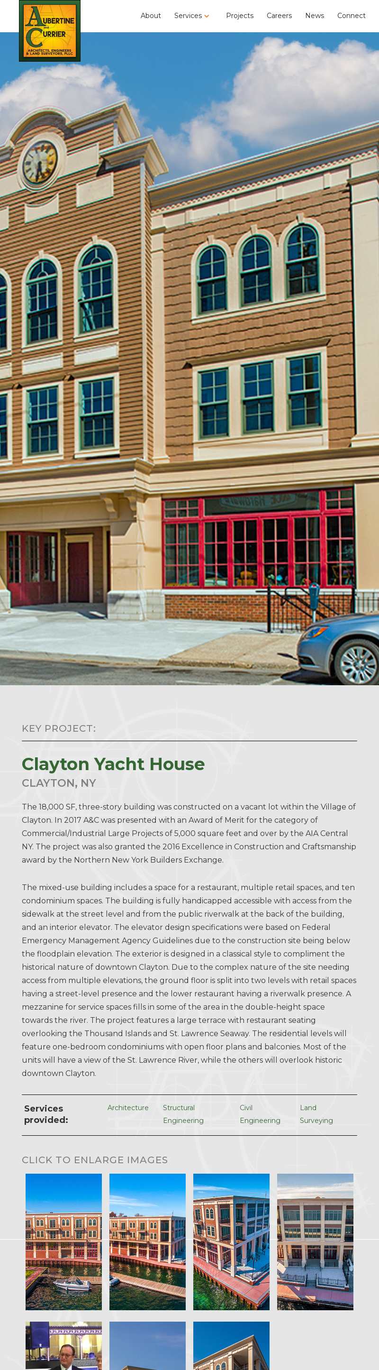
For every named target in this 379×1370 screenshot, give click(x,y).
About (151, 15)
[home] (50, 31)
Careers (279, 15)
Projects (239, 15)
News (314, 15)
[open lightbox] (64, 1239)
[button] (193, 16)
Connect (351, 15)
